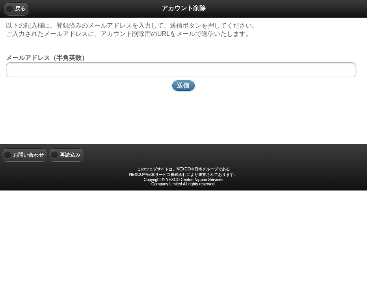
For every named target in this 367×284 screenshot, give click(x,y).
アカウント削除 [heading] (184, 8)
